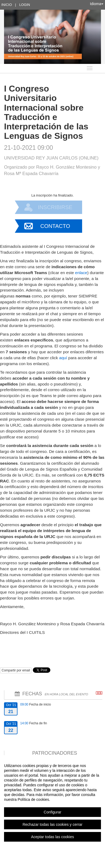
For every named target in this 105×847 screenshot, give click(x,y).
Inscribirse (55, 207)
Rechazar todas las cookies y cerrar (53, 824)
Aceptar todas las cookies (52, 837)
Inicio (6, 5)
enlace (81, 272)
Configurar (52, 812)
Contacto (55, 226)
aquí (63, 357)
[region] (52, 801)
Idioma (96, 4)
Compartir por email (16, 670)
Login (24, 5)
